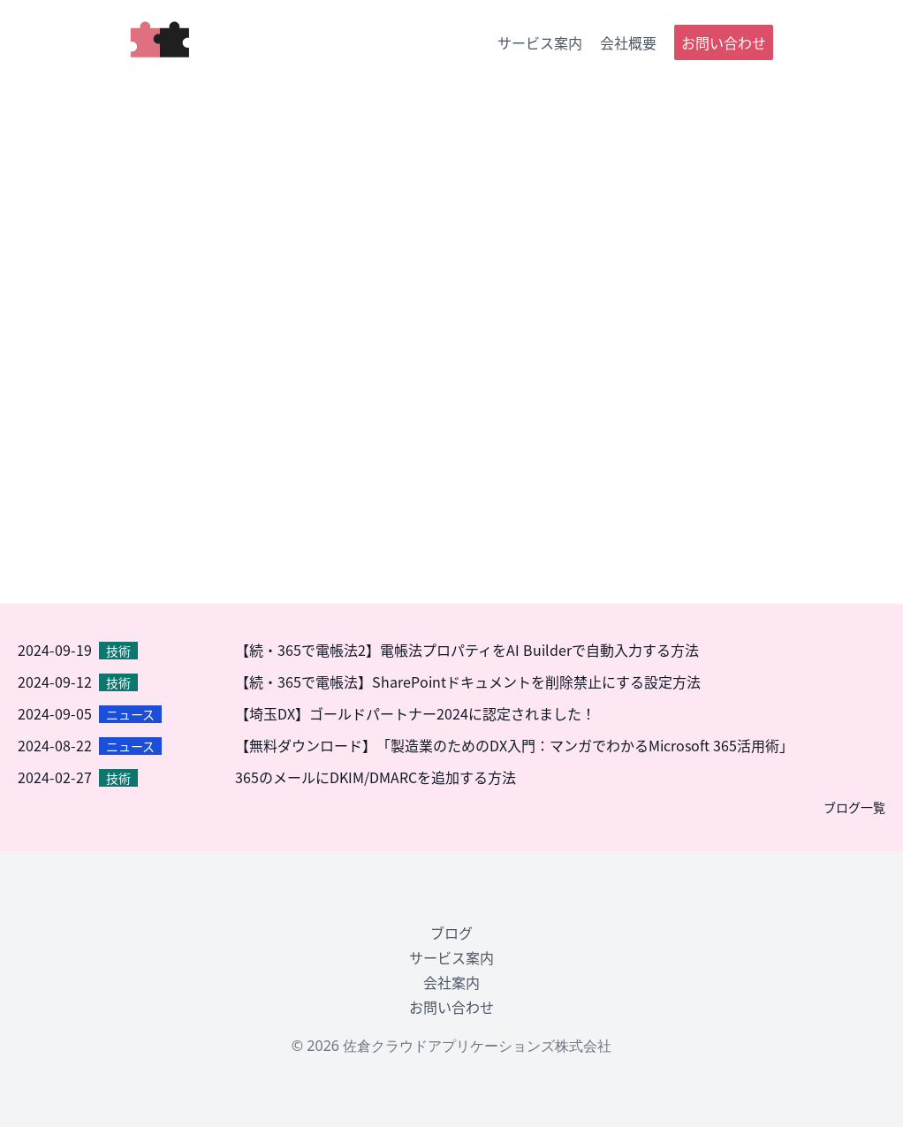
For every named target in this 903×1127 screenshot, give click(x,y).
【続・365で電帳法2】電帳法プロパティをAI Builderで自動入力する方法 (467, 649)
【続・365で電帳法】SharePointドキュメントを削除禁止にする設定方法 (468, 681)
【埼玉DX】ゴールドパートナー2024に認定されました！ (415, 713)
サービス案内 (539, 42)
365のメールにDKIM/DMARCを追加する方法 (375, 777)
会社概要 (628, 42)
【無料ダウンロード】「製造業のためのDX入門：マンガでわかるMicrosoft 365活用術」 (514, 745)
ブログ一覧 (854, 807)
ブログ (451, 932)
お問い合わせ (723, 42)
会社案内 (451, 982)
